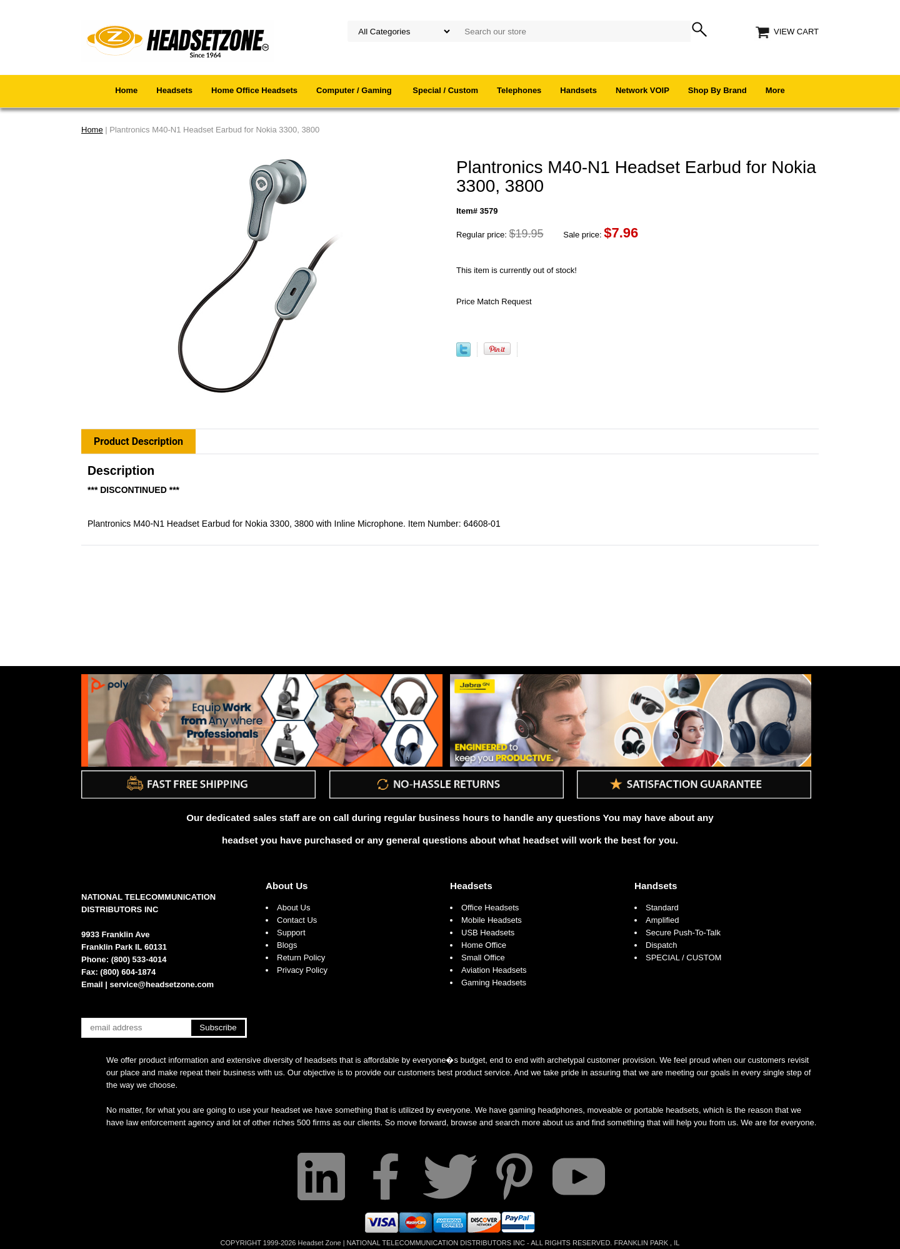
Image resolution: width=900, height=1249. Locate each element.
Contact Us (297, 920)
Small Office (483, 957)
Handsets (578, 90)
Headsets (174, 90)
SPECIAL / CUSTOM (683, 957)
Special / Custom (445, 90)
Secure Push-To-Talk (683, 932)
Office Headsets (490, 907)
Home (126, 90)
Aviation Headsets (494, 970)
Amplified (662, 920)
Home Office (483, 945)
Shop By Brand (717, 90)
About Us (287, 885)
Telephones (519, 90)
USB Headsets (487, 932)
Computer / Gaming (355, 90)
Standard (662, 907)
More (775, 90)
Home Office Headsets (254, 90)
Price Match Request (494, 301)
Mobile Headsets (491, 920)
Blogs (287, 945)
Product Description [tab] (138, 441)
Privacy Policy (302, 970)
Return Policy (301, 957)
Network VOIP (642, 90)
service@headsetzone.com (162, 984)
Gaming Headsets (493, 982)
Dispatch (662, 945)
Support (291, 932)
